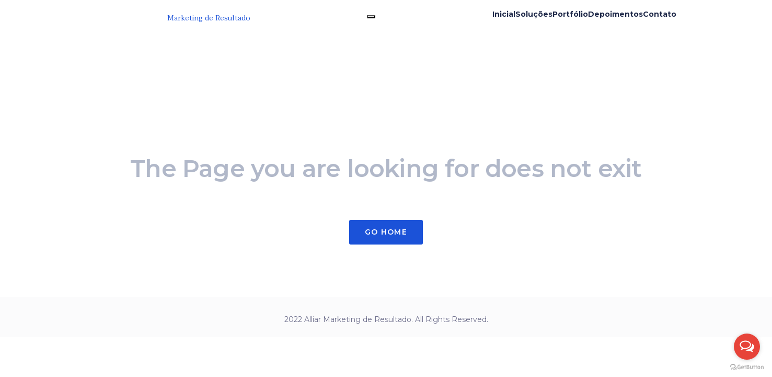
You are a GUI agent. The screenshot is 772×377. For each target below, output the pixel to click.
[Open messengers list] (747, 347)
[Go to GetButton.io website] (747, 366)
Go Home (386, 232)
